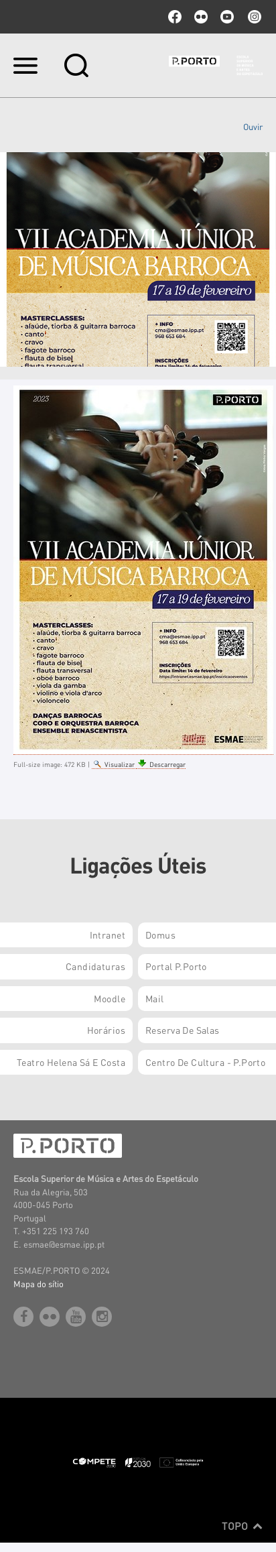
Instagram (253, 16)
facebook (175, 16)
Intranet (107, 935)
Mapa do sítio (38, 1283)
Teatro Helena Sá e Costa (71, 1062)
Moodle (109, 998)
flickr (201, 16)
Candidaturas (95, 966)
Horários (106, 1030)
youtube (227, 16)
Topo (242, 1526)
